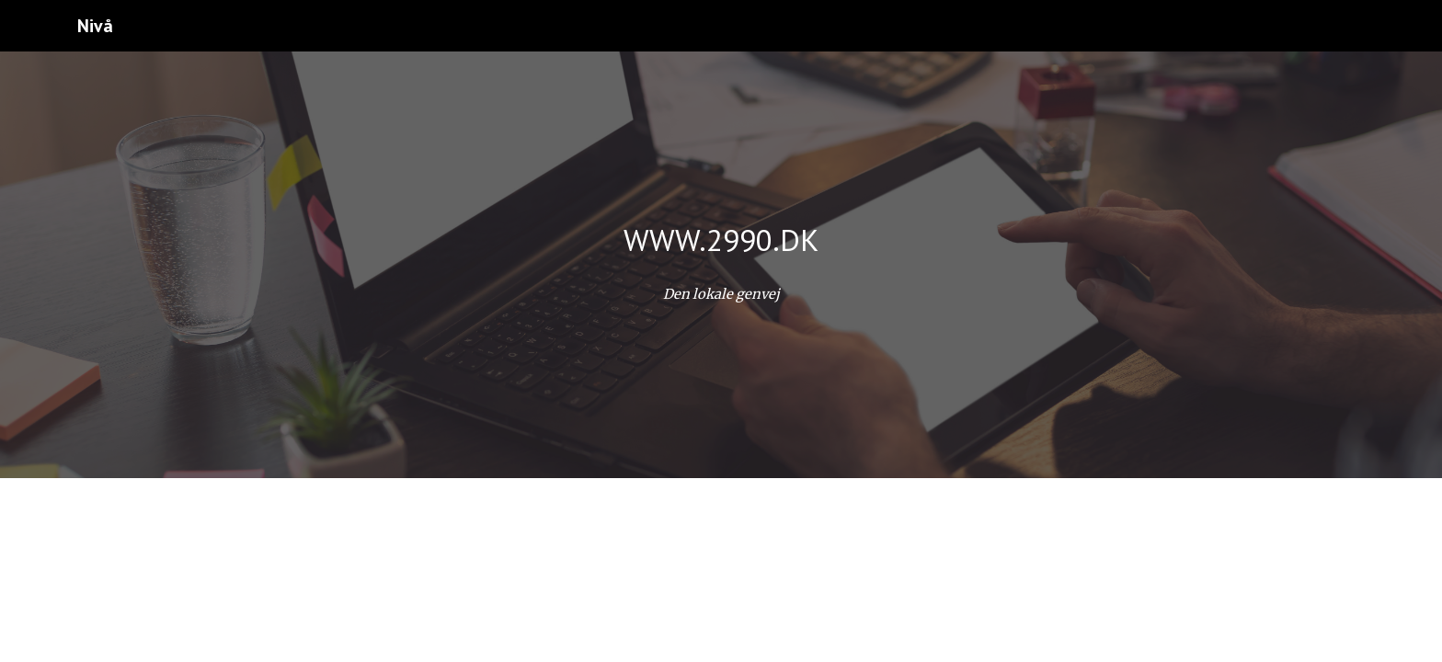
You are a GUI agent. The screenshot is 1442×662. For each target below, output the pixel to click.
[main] (721, 240)
